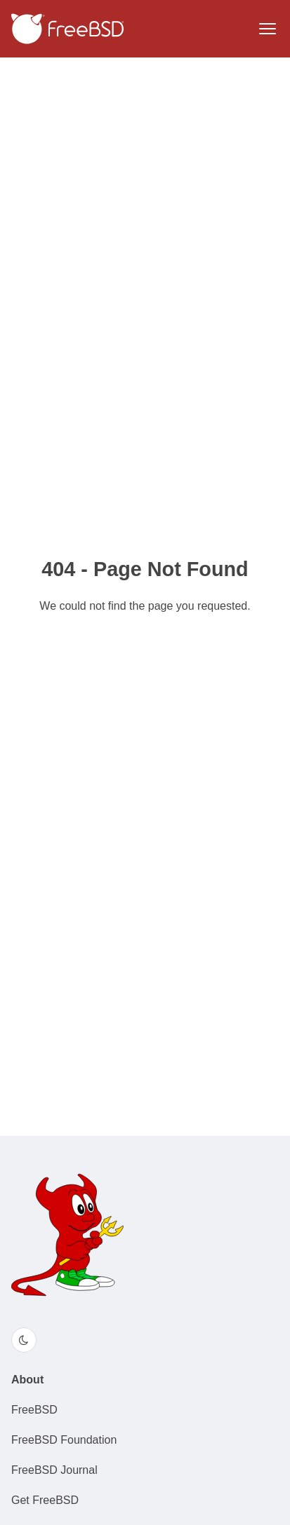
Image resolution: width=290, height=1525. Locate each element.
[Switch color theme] (24, 1340)
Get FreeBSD (45, 1500)
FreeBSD (34, 1410)
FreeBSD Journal (54, 1470)
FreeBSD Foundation (64, 1440)
